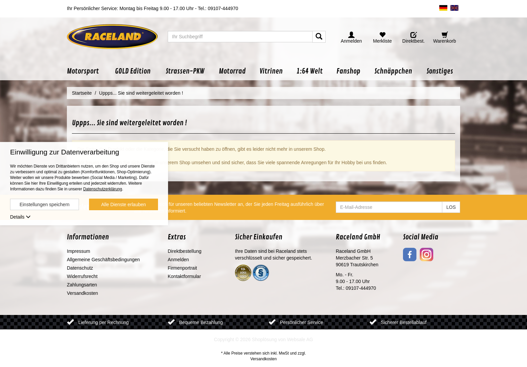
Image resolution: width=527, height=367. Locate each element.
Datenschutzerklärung (102, 189)
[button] (87, 71)
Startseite (82, 93)
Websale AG (300, 339)
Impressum (78, 251)
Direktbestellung (184, 251)
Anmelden (178, 259)
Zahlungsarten (82, 284)
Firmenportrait (182, 268)
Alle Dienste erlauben (123, 204)
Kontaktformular (184, 276)
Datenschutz (80, 268)
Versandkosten (82, 293)
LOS (451, 207)
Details (20, 217)
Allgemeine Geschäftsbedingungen (103, 259)
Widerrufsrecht (82, 276)
